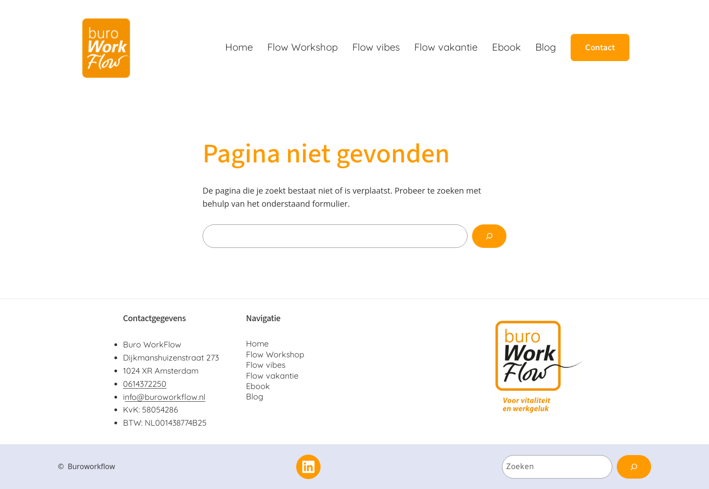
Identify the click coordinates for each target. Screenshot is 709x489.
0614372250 (144, 384)
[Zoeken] (489, 236)
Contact (600, 47)
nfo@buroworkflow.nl (165, 397)
